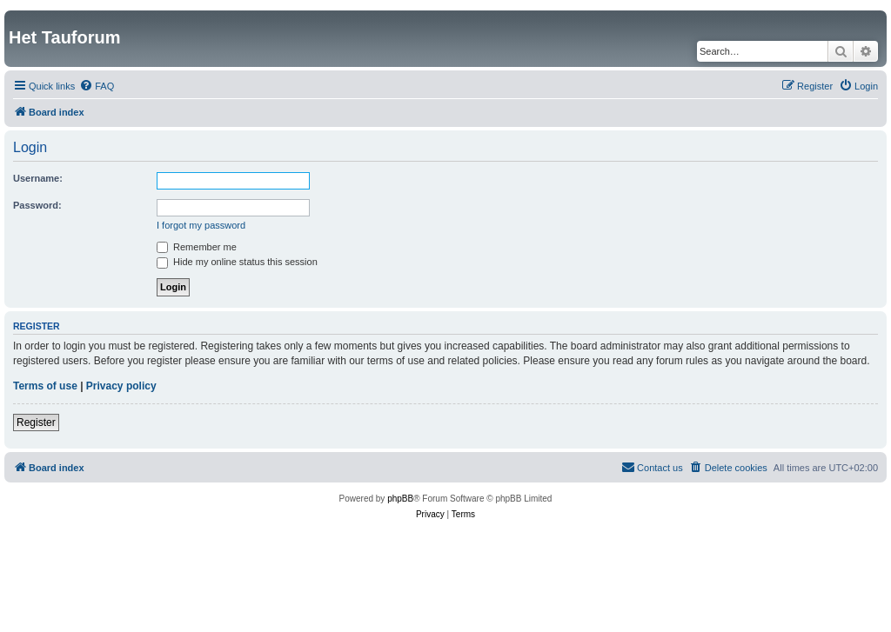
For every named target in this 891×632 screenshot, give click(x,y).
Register (36, 422)
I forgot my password (201, 225)
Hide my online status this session (237, 261)
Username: (38, 178)
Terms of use (45, 386)
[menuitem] (96, 86)
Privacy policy (121, 386)
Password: (37, 205)
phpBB (400, 498)
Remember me (197, 247)
